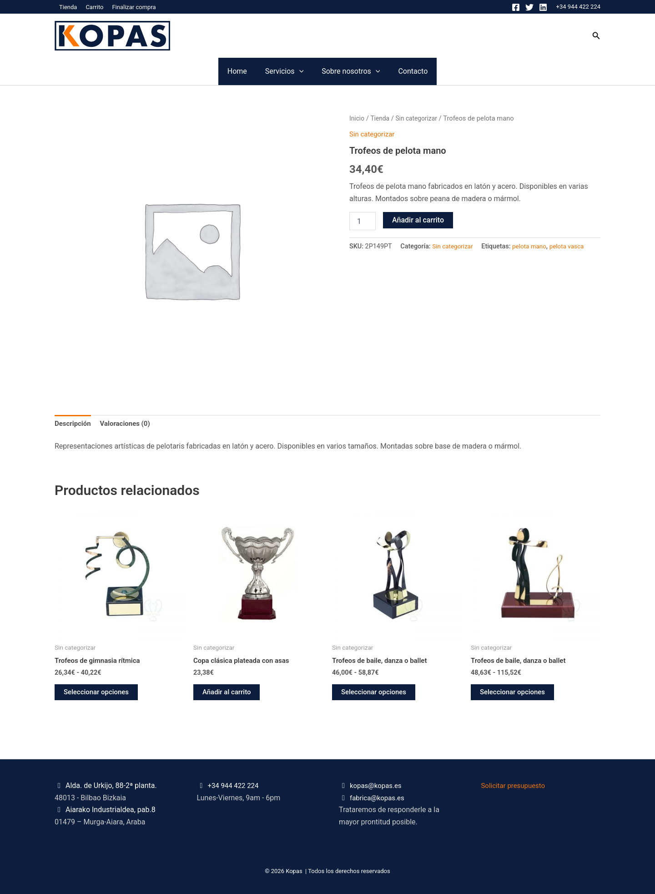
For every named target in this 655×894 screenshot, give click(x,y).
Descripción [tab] (74, 424)
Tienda (68, 7)
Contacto (467, 71)
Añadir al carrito (418, 220)
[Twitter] (529, 7)
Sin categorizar (420, 118)
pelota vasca (572, 246)
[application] (281, 71)
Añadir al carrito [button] (228, 694)
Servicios (266, 71)
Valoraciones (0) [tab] (129, 424)
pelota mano (533, 246)
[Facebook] (516, 7)
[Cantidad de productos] (362, 221)
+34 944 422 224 (578, 6)
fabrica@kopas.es (379, 797)
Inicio (357, 118)
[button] (596, 35)
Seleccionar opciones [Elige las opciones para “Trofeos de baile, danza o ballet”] (376, 694)
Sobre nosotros (369, 71)
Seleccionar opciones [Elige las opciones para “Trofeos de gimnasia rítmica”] (98, 694)
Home (182, 71)
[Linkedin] (543, 7)
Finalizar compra (134, 7)
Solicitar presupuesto (515, 786)
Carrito (94, 7)
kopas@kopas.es (377, 786)
